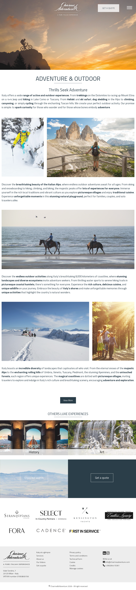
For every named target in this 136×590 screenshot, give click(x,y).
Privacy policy (75, 552)
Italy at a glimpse (43, 552)
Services (39, 555)
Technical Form (76, 559)
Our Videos (40, 562)
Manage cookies (76, 568)
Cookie (72, 562)
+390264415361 (112, 565)
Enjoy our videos (34, 478)
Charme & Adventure (68, 8)
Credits (72, 565)
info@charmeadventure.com (116, 562)
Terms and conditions (78, 555)
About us (40, 559)
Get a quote (108, 8)
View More (68, 400)
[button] (133, 438)
